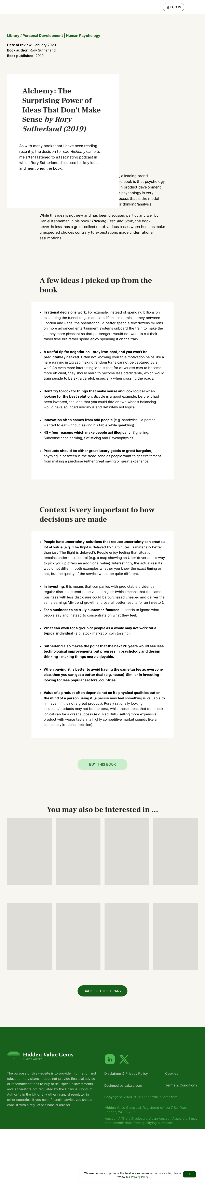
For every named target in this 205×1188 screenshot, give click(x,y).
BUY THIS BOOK (102, 823)
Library (13, 35)
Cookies (171, 1132)
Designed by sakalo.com (123, 1144)
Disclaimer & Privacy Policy (126, 1132)
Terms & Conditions (181, 1144)
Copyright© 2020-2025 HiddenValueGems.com (141, 1156)
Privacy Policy (139, 1177)
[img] (173, 7)
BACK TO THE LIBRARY (103, 1050)
